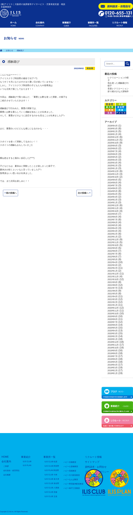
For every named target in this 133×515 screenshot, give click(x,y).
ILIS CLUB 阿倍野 (52, 466)
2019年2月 (113, 370)
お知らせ (9, 50)
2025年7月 (113, 151)
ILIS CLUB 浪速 (51, 492)
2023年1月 (113, 236)
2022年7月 (113, 254)
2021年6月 (113, 291)
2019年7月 (113, 356)
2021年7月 (113, 288)
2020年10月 (113, 313)
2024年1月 (113, 202)
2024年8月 (113, 182)
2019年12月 (113, 342)
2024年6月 (113, 188)
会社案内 (6, 461)
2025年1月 (113, 168)
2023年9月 (113, 214)
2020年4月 (113, 330)
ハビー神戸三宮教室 (72, 488)
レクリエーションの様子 (118, 78)
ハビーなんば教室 (71, 479)
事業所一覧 (49, 457)
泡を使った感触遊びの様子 (118, 84)
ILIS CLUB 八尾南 (52, 488)
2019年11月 (113, 345)
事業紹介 (26, 457)
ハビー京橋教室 (70, 462)
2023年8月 (113, 217)
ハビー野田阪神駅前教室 (73, 484)
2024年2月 (113, 199)
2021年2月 (113, 302)
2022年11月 (113, 242)
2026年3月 (113, 128)
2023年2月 (113, 234)
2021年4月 (113, 296)
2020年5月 (113, 328)
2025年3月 (113, 162)
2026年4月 (113, 125)
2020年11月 (113, 310)
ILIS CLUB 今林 (51, 475)
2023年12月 (113, 205)
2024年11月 (113, 174)
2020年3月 (113, 333)
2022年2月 (113, 268)
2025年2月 (113, 165)
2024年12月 (113, 171)
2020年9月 (113, 316)
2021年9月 (113, 282)
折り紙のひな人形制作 (118, 91)
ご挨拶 (6, 466)
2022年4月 (113, 262)
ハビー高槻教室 (70, 471)
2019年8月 (113, 353)
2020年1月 (113, 339)
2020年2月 (113, 336)
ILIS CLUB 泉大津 (52, 479)
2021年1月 (113, 305)
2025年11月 (113, 140)
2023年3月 (113, 231)
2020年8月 (113, 319)
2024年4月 (113, 194)
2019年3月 (113, 367)
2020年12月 (113, 308)
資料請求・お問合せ (96, 467)
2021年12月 (113, 273)
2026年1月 (113, 134)
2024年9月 (113, 180)
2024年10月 (113, 177)
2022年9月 (113, 248)
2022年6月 (113, 256)
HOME (5, 457)
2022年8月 (113, 251)
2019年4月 (113, 365)
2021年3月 (113, 299)
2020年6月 (113, 325)
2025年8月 (113, 148)
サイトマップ (92, 462)
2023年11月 (113, 208)
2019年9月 (113, 350)
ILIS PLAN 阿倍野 (52, 470)
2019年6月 (113, 359)
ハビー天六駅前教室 (72, 475)
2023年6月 (113, 222)
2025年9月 (113, 145)
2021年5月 (113, 293)
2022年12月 (113, 239)
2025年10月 (113, 143)
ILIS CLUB (27, 461)
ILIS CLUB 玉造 (51, 496)
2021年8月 (113, 285)
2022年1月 (113, 271)
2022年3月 (113, 265)
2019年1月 (113, 373)
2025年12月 (113, 137)
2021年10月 (113, 279)
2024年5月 (113, 191)
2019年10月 (113, 347)
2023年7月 (113, 219)
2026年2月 (113, 131)
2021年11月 (113, 276)
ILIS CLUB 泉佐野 (52, 483)
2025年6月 (113, 154)
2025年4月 (113, 160)
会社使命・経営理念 (11, 470)
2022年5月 (113, 259)
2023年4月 (113, 228)
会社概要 (7, 475)
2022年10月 (113, 245)
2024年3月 (113, 197)
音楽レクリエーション (118, 88)
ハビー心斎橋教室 (71, 466)
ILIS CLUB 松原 (51, 462)
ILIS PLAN (27, 465)
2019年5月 (113, 362)
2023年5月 (113, 225)
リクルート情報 (93, 457)
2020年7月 (113, 322)
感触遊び (14, 61)
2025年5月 (113, 157)
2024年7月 (113, 185)
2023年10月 (113, 211)
